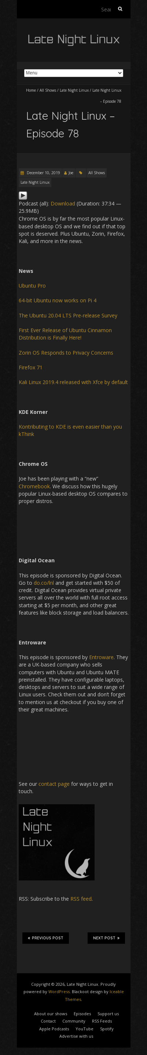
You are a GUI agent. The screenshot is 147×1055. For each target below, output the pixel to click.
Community (73, 1021)
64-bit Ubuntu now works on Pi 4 (57, 300)
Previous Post (45, 938)
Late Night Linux (74, 90)
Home (31, 90)
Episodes (82, 1013)
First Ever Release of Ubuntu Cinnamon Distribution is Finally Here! (65, 334)
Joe (71, 172)
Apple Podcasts (54, 1028)
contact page (54, 783)
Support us (108, 1013)
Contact (48, 1021)
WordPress (59, 991)
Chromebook (34, 486)
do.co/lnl (44, 582)
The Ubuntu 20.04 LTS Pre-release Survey (68, 315)
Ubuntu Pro (32, 285)
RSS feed (81, 898)
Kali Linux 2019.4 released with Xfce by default (73, 382)
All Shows (48, 90)
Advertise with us (76, 1036)
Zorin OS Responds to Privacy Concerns (66, 352)
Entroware (101, 657)
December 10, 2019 (43, 172)
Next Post (106, 938)
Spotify (107, 1028)
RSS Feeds (102, 1021)
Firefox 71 (31, 367)
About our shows (50, 1013)
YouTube (84, 1028)
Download (63, 203)
